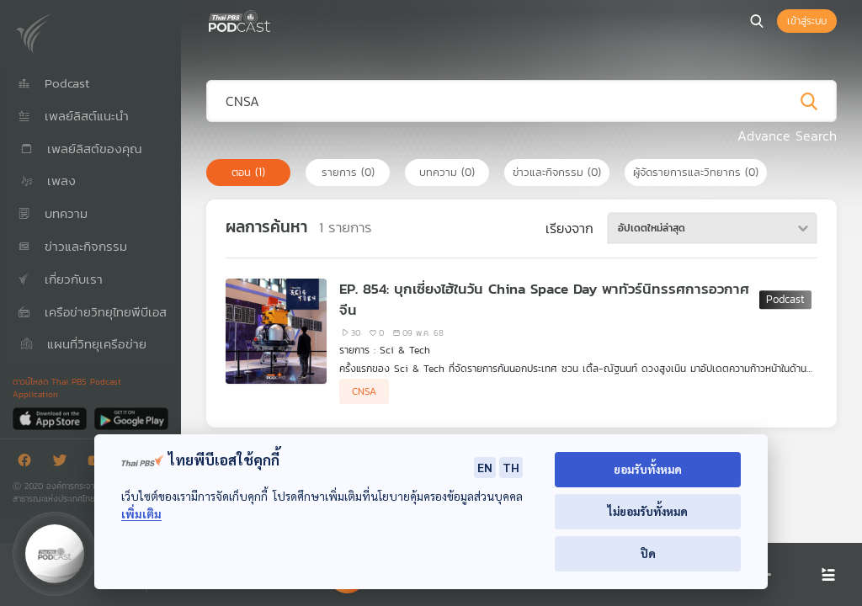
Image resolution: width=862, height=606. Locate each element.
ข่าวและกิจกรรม (557, 172)
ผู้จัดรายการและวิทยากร (695, 172)
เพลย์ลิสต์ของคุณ (80, 148)
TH (511, 467)
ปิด (648, 553)
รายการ (348, 172)
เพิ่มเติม (141, 514)
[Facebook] (29, 463)
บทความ (447, 172)
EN (484, 467)
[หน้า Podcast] (273, 19)
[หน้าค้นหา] (757, 21)
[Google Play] (131, 418)
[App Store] (51, 418)
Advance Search (787, 135)
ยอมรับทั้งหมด (648, 469)
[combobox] (712, 228)
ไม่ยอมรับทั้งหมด (648, 511)
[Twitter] (64, 463)
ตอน (248, 172)
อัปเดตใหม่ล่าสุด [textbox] (651, 228)
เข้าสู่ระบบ (807, 21)
